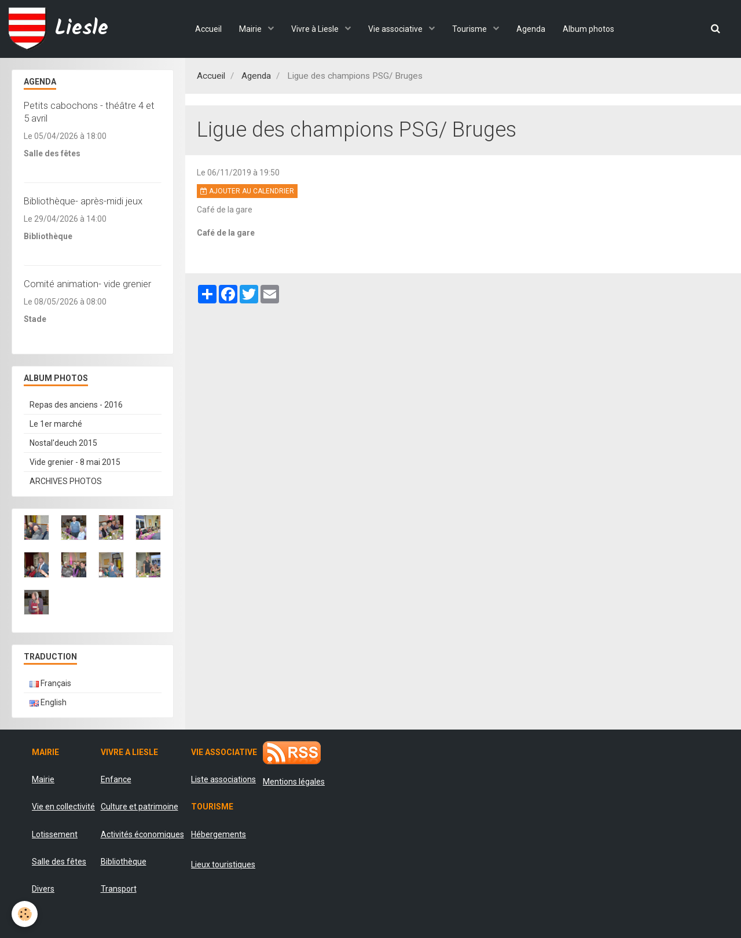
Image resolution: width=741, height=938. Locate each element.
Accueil (208, 29)
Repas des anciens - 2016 (76, 404)
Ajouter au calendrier (247, 191)
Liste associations (223, 779)
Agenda (530, 29)
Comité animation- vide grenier (87, 284)
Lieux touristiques (223, 864)
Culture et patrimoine (139, 806)
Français (50, 683)
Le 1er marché (56, 423)
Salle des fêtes (59, 861)
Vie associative (396, 29)
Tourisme (470, 29)
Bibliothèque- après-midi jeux (83, 201)
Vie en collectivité (63, 806)
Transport (119, 888)
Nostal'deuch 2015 (63, 443)
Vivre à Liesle (315, 29)
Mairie (251, 29)
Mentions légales (294, 781)
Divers (43, 888)
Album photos (588, 29)
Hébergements (218, 834)
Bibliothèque (123, 861)
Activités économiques (142, 834)
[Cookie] (25, 914)
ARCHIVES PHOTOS (66, 481)
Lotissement (55, 834)
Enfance (116, 779)
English (48, 702)
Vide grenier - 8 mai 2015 (75, 462)
